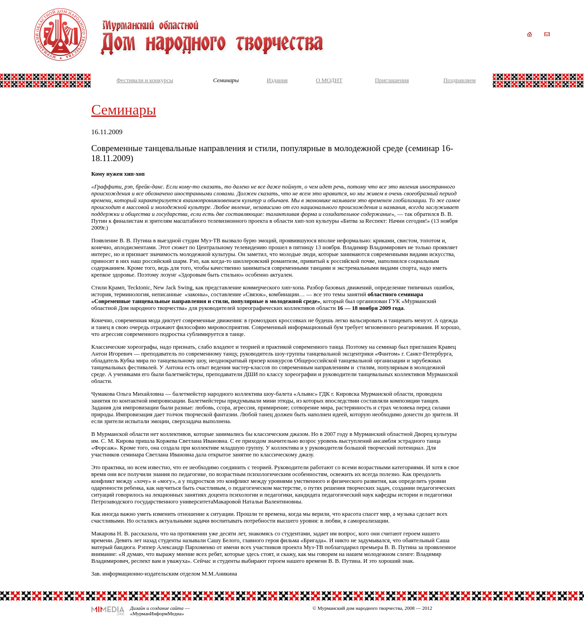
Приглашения (392, 80)
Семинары (123, 109)
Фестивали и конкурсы (144, 80)
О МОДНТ (329, 80)
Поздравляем (459, 80)
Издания (277, 80)
